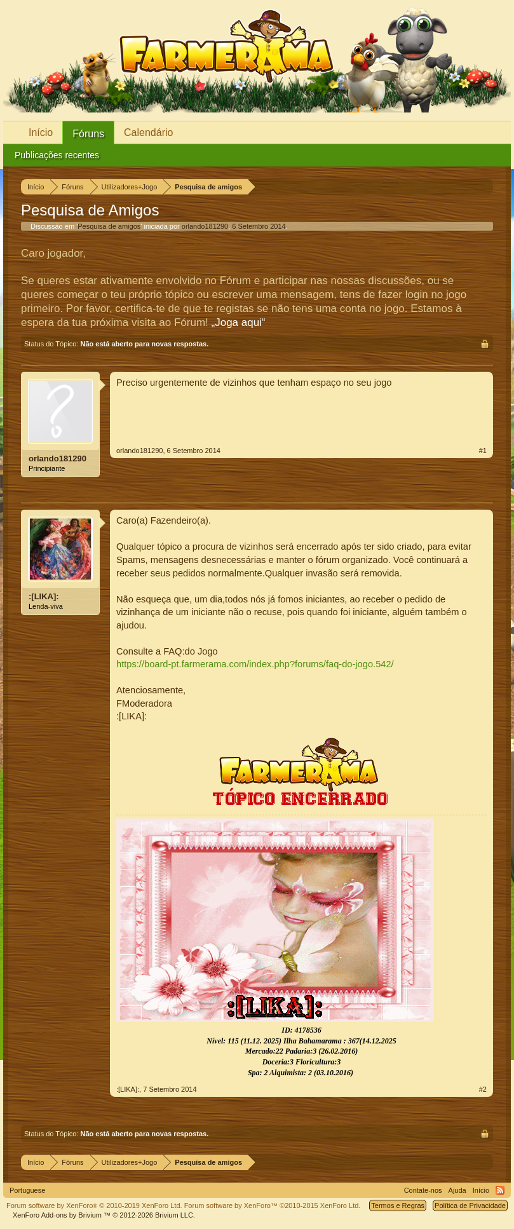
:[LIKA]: (44, 596)
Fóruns (88, 133)
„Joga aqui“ (239, 322)
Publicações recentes (57, 155)
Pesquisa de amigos (109, 226)
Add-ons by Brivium (104, 1215)
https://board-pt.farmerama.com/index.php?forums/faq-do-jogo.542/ (255, 664)
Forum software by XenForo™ (272, 1205)
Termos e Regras (397, 1205)
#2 (483, 1089)
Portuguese (27, 1190)
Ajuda (457, 1190)
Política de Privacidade (470, 1205)
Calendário (148, 132)
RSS (500, 1190)
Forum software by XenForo (94, 1205)
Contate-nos (423, 1190)
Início (41, 132)
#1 (483, 450)
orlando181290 (205, 226)
